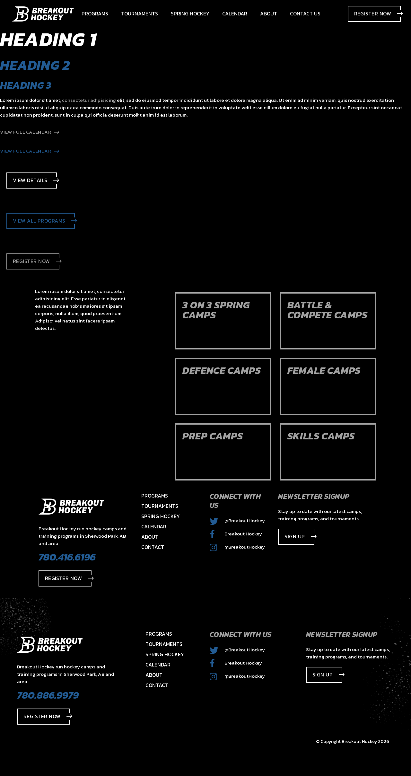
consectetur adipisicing (89, 100)
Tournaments (159, 505)
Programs (154, 495)
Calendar (153, 526)
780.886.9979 (48, 695)
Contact (152, 547)
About (149, 536)
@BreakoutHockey (237, 520)
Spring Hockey (160, 516)
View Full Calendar (29, 132)
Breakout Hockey (236, 533)
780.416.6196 (67, 557)
